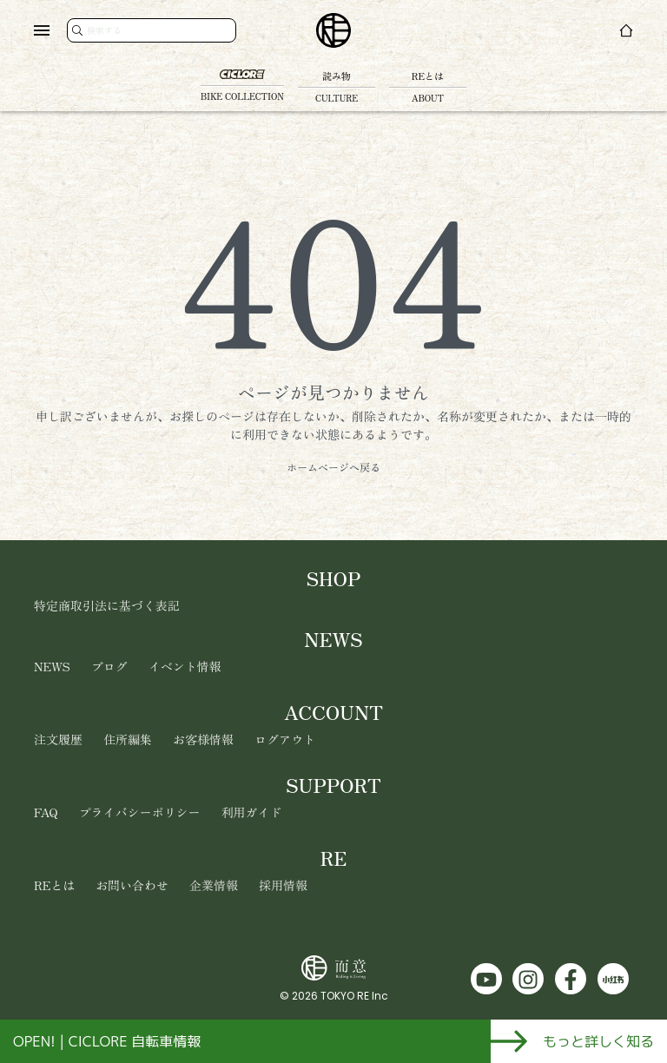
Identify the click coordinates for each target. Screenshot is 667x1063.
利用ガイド (251, 812)
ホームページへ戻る (333, 466)
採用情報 (283, 885)
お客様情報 (203, 739)
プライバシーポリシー (140, 812)
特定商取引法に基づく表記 (107, 605)
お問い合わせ (132, 885)
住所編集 (127, 739)
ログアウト (284, 739)
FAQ (46, 812)
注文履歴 (58, 739)
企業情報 (213, 885)
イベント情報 (185, 666)
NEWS (52, 666)
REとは (54, 885)
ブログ (109, 666)
